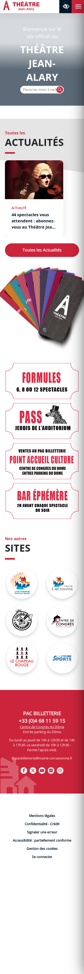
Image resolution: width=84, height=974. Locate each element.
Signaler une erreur (42, 832)
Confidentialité (36, 824)
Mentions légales (42, 815)
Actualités (42, 250)
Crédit (55, 824)
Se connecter (42, 857)
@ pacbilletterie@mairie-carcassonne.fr (42, 758)
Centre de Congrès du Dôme (42, 727)
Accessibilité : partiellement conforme (42, 840)
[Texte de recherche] (42, 90)
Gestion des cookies (42, 848)
